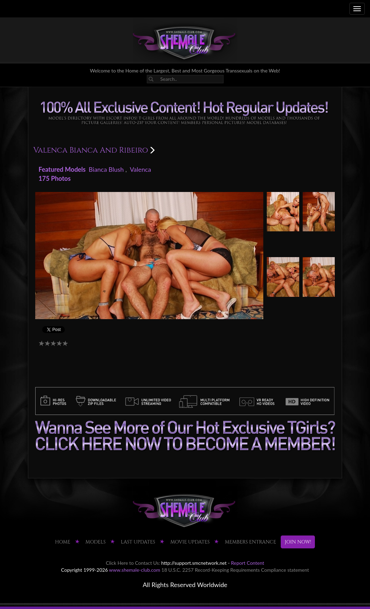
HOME (62, 542)
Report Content (247, 563)
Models (95, 542)
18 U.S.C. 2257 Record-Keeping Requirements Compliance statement (235, 570)
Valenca (140, 169)
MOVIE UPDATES (190, 542)
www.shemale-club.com (134, 570)
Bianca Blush (106, 169)
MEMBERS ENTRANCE (250, 542)
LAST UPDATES (138, 542)
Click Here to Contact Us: (133, 563)
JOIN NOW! (298, 542)
